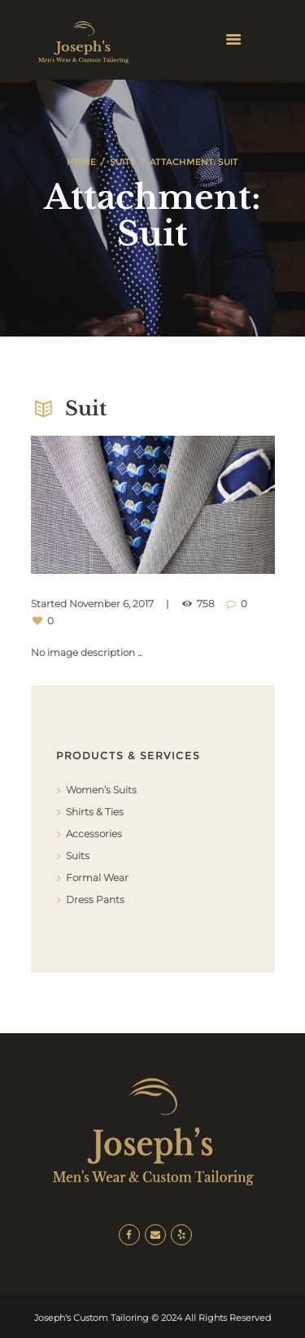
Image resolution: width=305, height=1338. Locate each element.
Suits (123, 161)
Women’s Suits (101, 790)
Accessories (94, 834)
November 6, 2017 (111, 603)
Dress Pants (95, 899)
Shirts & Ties (95, 812)
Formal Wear (97, 877)
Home (81, 161)
